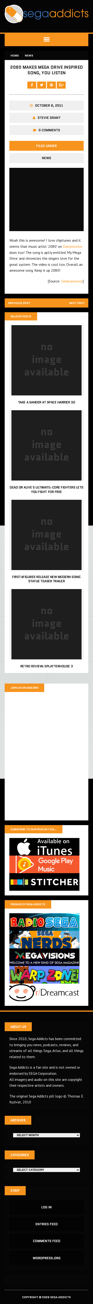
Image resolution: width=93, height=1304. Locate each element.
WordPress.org (47, 1258)
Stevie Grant (49, 117)
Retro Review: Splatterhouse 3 (46, 666)
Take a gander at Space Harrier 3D (46, 402)
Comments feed (46, 1241)
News (46, 158)
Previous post (19, 303)
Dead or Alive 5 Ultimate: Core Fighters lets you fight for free (46, 489)
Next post (77, 303)
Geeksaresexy (71, 281)
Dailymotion (72, 246)
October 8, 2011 (49, 105)
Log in (46, 1207)
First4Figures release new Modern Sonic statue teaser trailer (46, 579)
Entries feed (47, 1224)
